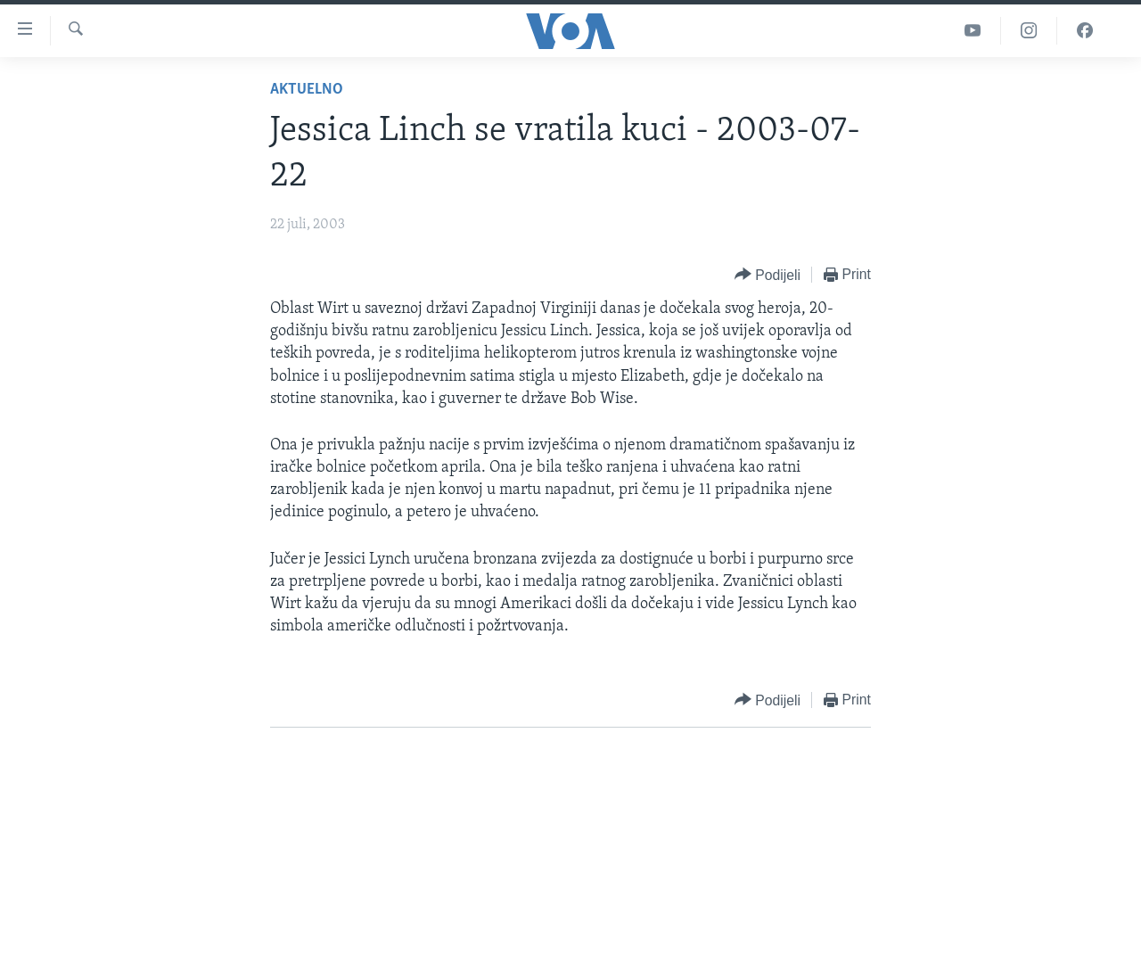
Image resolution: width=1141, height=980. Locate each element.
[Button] (767, 275)
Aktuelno (306, 89)
